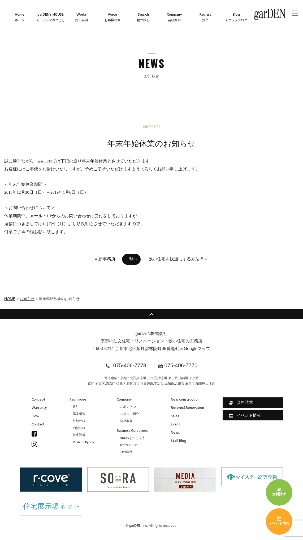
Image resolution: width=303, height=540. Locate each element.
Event (175, 424)
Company (124, 400)
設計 (76, 407)
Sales (175, 416)
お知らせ (27, 299)
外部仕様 (79, 421)
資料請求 (241, 402)
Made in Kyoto (83, 442)
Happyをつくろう (132, 438)
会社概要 (126, 421)
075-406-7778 (129, 365)
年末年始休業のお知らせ (151, 143)
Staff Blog (178, 441)
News (175, 433)
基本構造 (79, 414)
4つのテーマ (128, 445)
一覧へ (131, 259)
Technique (78, 400)
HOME (9, 299)
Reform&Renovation (187, 408)
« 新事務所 (105, 259)
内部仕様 (79, 428)
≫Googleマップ (195, 348)
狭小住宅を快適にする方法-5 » (178, 259)
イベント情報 (245, 415)
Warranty (39, 408)
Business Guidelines (132, 431)
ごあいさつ (128, 407)
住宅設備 (79, 435)
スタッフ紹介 (129, 414)
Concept (38, 400)
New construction (185, 400)
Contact (38, 424)
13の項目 (126, 452)
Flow (35, 416)
